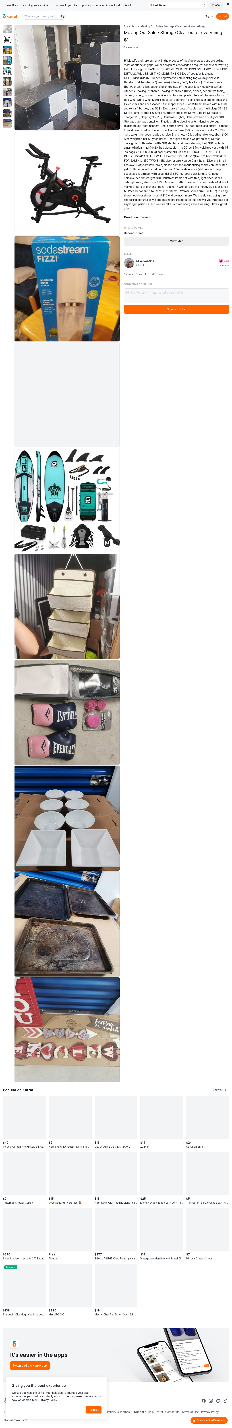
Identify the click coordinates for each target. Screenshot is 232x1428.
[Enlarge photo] (67, 77)
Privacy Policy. (49, 1400)
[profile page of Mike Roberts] (129, 263)
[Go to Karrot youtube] (218, 1401)
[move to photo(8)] (7, 102)
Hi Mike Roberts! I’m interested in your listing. (176, 295)
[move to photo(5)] (7, 71)
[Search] (62, 16)
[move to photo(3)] (7, 50)
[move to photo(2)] (7, 39)
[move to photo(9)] (7, 113)
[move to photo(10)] (7, 123)
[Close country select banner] (228, 4)
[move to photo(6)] (7, 81)
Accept (93, 1410)
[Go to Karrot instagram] (211, 1401)
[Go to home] (10, 16)
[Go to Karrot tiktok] (225, 1401)
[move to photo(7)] (7, 92)
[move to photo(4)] (7, 60)
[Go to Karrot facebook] (204, 1401)
